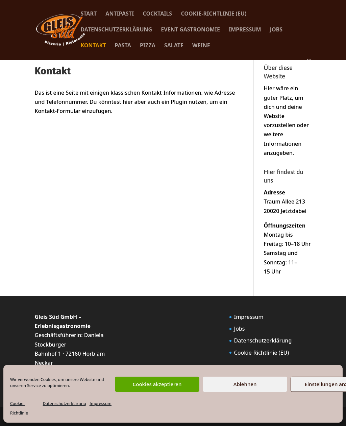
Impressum (101, 403)
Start (88, 14)
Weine (201, 46)
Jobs (276, 30)
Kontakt (93, 46)
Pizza (147, 46)
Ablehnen (245, 384)
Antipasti (119, 14)
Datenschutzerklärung (64, 403)
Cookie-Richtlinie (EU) (213, 14)
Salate (173, 46)
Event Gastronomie (190, 30)
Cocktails (157, 14)
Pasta (123, 46)
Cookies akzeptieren (157, 384)
